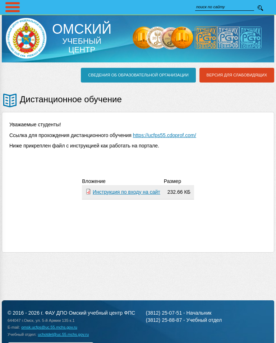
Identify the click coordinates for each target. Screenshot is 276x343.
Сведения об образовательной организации (138, 75)
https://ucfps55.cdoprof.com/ (164, 135)
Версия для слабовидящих (237, 75)
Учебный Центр (81, 38)
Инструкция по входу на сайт (126, 192)
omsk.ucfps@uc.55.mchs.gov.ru (49, 327)
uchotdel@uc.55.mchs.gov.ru (63, 334)
